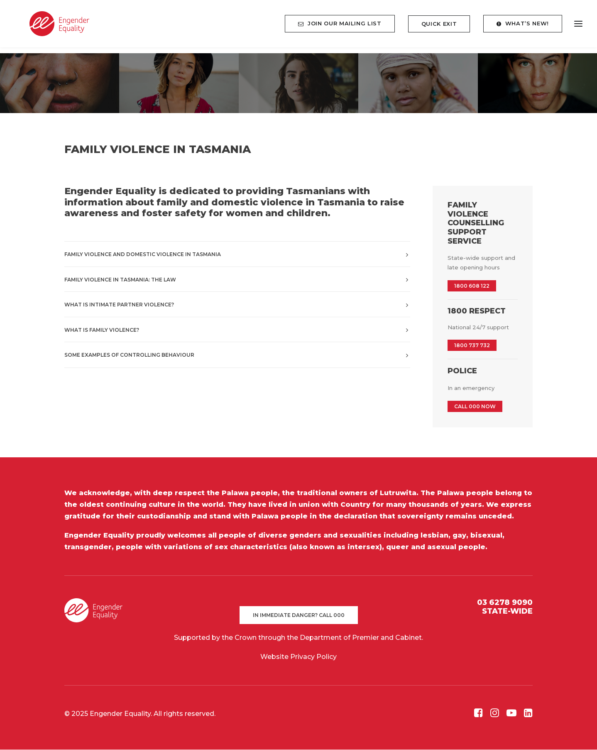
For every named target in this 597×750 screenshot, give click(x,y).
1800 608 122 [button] (471, 286)
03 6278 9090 (505, 602)
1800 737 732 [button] (472, 346)
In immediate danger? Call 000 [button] (299, 615)
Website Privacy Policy (298, 657)
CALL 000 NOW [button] (475, 407)
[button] (478, 715)
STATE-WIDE (507, 611)
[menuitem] (342, 27)
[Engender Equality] (52, 26)
